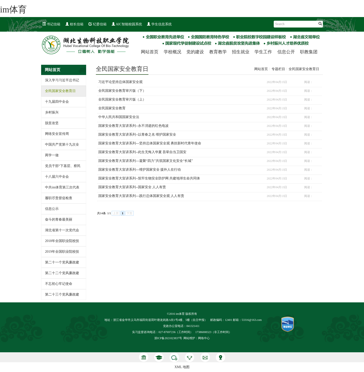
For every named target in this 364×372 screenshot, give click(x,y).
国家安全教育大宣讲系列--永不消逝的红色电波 (133, 126)
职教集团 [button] (309, 51)
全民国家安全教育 (112, 108)
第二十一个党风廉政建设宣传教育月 (62, 264)
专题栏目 (278, 69)
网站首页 (149, 51)
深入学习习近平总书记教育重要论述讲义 (62, 81)
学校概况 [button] (172, 51)
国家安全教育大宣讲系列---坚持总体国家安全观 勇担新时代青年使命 (149, 143)
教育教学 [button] (218, 51)
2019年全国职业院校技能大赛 (62, 253)
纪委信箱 (98, 24)
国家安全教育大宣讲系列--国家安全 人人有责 (132, 187)
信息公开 (286, 51)
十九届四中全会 (57, 101)
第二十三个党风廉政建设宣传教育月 (62, 296)
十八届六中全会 (57, 176)
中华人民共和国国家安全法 (118, 117)
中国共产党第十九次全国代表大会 (62, 146)
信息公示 (52, 209)
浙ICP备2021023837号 (168, 338)
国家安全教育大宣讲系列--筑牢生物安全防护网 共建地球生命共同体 (149, 178)
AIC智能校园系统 (127, 24)
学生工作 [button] (263, 51)
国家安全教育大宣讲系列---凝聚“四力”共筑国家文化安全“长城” (145, 161)
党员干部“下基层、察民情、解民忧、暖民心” (63, 167)
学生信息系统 (159, 24)
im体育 (13, 9)
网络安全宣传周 (57, 134)
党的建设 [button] (195, 51)
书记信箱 (51, 24)
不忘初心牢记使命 (58, 284)
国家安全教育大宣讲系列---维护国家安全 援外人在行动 (139, 169)
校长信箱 (74, 24)
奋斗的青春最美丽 (58, 219)
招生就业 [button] (240, 51)
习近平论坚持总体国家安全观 (120, 82)
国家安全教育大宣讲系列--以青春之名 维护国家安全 (137, 134)
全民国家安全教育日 (60, 91)
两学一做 (52, 155)
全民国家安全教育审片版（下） (122, 91)
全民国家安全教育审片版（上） (122, 99)
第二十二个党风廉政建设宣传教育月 (62, 274)
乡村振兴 (52, 112)
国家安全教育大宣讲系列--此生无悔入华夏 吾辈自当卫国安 (142, 152)
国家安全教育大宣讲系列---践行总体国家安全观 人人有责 (141, 196)
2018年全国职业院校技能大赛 (62, 242)
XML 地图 (182, 367)
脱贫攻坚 (52, 123)
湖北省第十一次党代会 (62, 230)
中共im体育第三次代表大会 (62, 189)
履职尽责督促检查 (58, 198)
